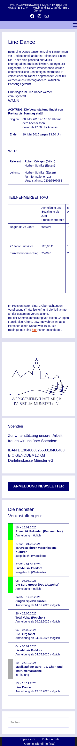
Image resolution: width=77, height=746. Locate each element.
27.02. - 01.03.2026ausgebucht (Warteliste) (35, 550)
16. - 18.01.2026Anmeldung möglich (39, 531)
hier (34, 329)
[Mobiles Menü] (75, 25)
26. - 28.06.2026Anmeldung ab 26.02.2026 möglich (37, 617)
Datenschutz (51, 739)
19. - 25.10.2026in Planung (38, 669)
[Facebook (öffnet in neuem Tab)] (32, 16)
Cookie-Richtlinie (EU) (39, 743)
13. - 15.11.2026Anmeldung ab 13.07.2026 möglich (37, 687)
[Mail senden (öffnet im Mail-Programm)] (46, 16)
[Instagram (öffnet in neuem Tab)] (39, 16)
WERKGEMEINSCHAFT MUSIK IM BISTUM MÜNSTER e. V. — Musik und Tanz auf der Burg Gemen (38, 7)
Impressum (27, 739)
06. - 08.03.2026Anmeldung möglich (37, 584)
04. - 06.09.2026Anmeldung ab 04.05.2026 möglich (37, 634)
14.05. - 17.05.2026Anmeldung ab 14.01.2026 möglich (37, 601)
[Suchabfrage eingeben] (38, 722)
